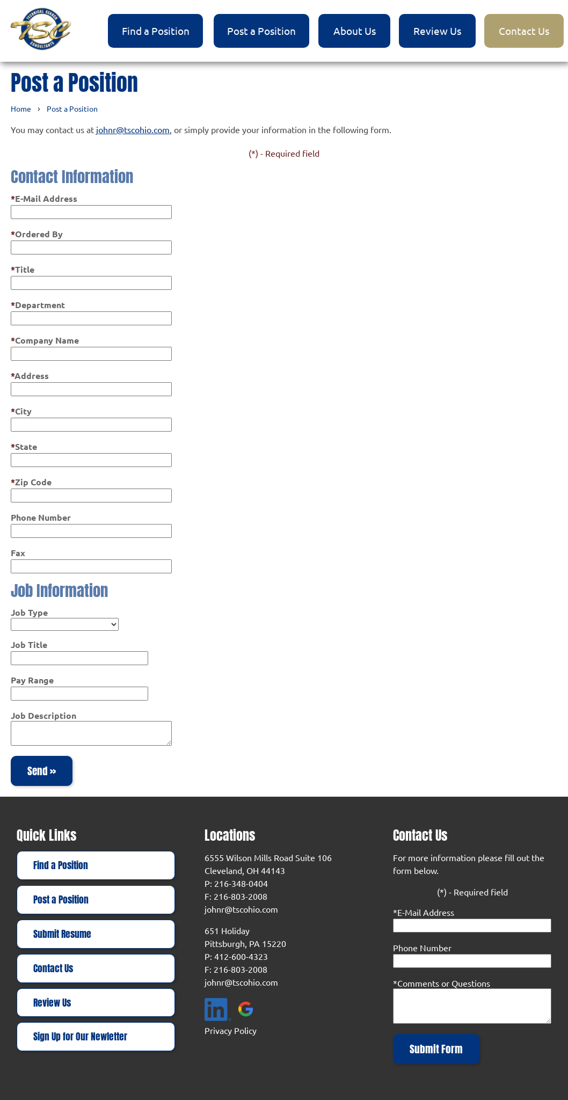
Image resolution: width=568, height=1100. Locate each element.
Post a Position (261, 30)
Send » (41, 770)
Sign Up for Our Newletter (80, 1037)
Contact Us (524, 30)
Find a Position (156, 30)
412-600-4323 (241, 956)
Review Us (437, 30)
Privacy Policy (231, 1030)
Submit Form (436, 1049)
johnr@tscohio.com (133, 129)
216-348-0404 (241, 883)
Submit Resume (62, 934)
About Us (354, 30)
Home (21, 108)
